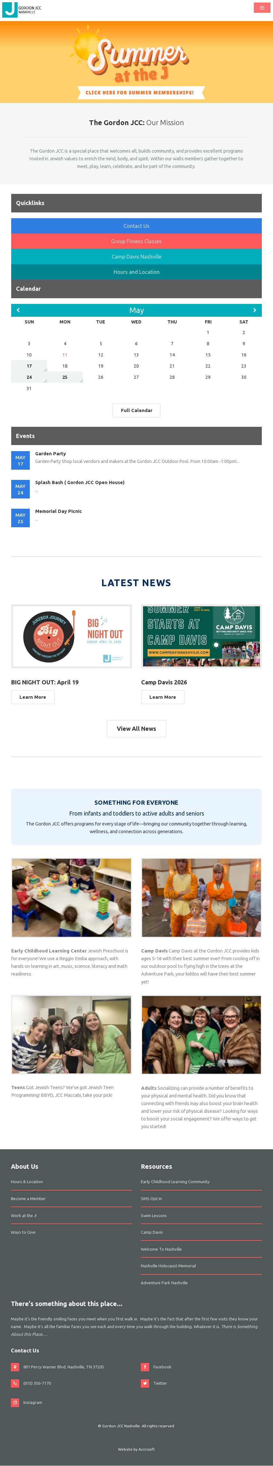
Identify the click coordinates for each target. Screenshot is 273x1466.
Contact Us (136, 226)
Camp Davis (152, 1232)
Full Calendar (136, 410)
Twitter (160, 1383)
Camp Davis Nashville (136, 256)
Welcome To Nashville (161, 1249)
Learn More (33, 697)
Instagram (32, 1402)
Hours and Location (137, 272)
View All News (136, 728)
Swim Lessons (154, 1215)
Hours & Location (27, 1181)
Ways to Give (23, 1232)
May (136, 310)
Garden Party (50, 453)
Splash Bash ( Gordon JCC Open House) (79, 482)
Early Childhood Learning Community (175, 1181)
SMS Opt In (151, 1198)
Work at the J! (24, 1215)
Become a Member (28, 1198)
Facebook (162, 1367)
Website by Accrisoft (136, 1449)
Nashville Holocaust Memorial (168, 1265)
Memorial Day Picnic (58, 511)
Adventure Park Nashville (164, 1282)
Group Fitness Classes (136, 241)
